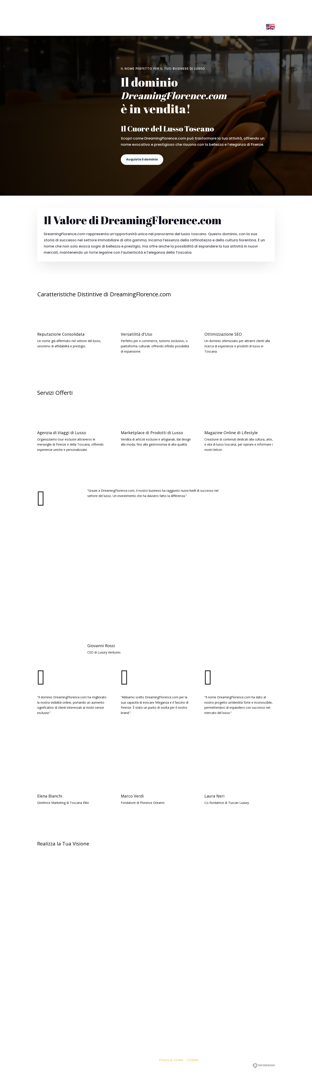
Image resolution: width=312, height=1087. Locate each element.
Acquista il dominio (142, 159)
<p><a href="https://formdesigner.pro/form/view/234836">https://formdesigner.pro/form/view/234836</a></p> (156, 934)
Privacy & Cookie (171, 1060)
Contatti (192, 1060)
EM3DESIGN (267, 1066)
